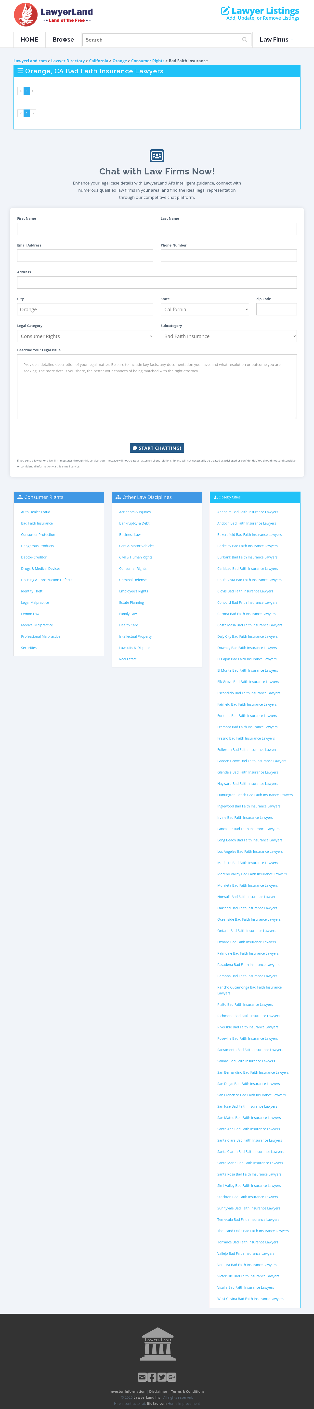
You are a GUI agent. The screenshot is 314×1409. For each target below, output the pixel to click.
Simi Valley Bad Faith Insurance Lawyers (249, 1185)
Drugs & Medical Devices (40, 568)
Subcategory (171, 325)
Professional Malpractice (40, 636)
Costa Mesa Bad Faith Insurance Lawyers (249, 625)
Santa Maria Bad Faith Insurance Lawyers (250, 1163)
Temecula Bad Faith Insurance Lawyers (248, 1219)
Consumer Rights (148, 60)
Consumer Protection (38, 534)
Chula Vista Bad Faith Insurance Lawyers (249, 579)
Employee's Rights (133, 591)
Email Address (29, 245)
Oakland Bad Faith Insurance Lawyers (247, 908)
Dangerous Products (37, 545)
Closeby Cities (230, 497)
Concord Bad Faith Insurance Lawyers (247, 602)
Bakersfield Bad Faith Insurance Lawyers (249, 534)
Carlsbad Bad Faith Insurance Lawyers (247, 568)
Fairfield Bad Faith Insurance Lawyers (247, 704)
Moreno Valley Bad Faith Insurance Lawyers (252, 874)
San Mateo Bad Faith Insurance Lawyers (249, 1117)
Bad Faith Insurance (37, 523)
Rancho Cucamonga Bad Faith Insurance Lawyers (249, 990)
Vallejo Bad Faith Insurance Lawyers (246, 1253)
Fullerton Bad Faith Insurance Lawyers (247, 749)
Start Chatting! (157, 448)
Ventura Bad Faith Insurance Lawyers (247, 1264)
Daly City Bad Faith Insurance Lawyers (247, 636)
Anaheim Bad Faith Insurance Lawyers (247, 512)
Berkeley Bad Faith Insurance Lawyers (247, 545)
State (165, 298)
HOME (29, 39)
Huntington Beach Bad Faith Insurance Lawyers (255, 794)
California (98, 60)
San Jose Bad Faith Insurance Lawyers (247, 1106)
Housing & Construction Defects (46, 579)
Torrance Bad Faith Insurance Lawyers (247, 1242)
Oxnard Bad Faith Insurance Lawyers (246, 942)
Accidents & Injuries (135, 512)
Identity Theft (31, 591)
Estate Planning (131, 602)
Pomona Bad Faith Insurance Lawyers (247, 976)
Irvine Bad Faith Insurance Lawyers (245, 817)
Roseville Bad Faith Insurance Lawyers (247, 1038)
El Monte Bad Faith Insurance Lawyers (247, 670)
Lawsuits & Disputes (135, 647)
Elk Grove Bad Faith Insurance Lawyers (248, 681)
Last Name (170, 218)
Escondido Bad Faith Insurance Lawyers (248, 693)
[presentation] (157, 431)
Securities (29, 647)
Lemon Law (30, 613)
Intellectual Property (135, 636)
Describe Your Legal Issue (39, 350)
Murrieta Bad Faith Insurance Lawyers (247, 885)
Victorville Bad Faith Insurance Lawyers (248, 1276)
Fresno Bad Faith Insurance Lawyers (246, 738)
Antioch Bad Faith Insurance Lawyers (246, 523)
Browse (63, 39)
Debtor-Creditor (34, 557)
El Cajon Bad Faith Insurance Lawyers (247, 659)
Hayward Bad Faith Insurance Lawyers (247, 783)
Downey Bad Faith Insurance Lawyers (247, 647)
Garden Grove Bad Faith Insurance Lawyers (251, 761)
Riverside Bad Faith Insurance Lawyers (247, 1027)
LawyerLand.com (30, 60)
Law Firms (276, 39)
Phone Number (174, 245)
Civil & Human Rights (136, 557)
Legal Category (29, 325)
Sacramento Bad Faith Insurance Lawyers (250, 1049)
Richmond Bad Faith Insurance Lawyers (248, 1015)
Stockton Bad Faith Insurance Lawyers (247, 1196)
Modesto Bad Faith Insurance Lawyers (247, 862)
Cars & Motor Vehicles (136, 545)
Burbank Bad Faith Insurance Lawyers (247, 557)
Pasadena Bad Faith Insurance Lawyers (248, 964)
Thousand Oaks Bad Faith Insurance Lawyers (253, 1230)
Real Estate (128, 659)
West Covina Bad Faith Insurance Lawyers (250, 1298)
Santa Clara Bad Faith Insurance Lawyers (249, 1140)
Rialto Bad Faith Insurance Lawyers (245, 1004)
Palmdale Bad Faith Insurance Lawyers (248, 953)
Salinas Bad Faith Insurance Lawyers (246, 1061)
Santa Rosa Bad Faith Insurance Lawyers (249, 1174)
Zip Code (263, 298)
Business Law (130, 534)
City (20, 298)
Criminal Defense (133, 579)
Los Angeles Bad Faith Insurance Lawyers (250, 851)
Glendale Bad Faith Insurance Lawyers (247, 772)
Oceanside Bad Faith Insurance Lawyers (249, 919)
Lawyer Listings (260, 10)
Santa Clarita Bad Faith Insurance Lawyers (250, 1151)
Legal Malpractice (35, 602)
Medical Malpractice (37, 625)
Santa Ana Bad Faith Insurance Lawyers (248, 1129)
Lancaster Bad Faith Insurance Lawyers (248, 828)
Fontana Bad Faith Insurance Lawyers (247, 715)
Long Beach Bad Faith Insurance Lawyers (249, 840)
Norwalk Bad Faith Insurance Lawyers (247, 896)
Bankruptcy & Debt (134, 523)
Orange (120, 60)
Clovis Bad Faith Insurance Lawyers (245, 591)
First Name (26, 218)
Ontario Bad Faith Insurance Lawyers (246, 930)
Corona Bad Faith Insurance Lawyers (246, 613)
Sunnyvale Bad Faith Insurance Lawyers (248, 1208)
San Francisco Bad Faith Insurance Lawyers (251, 1095)
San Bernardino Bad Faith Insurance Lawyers (253, 1072)
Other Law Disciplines (147, 497)
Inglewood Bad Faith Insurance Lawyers (248, 806)
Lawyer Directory (68, 60)
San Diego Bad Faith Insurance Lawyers (248, 1083)
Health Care (128, 625)
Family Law (128, 613)
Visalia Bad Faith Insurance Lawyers (245, 1287)
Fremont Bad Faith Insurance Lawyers (247, 727)
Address (24, 272)
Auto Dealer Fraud (35, 512)
